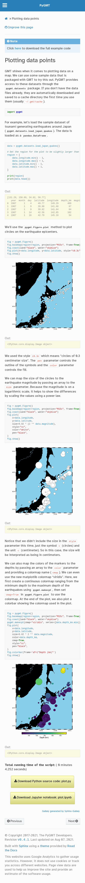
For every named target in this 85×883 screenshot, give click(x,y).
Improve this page (20, 27)
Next (73, 821)
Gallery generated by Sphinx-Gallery (61, 811)
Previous (14, 821)
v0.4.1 (23, 839)
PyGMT (45, 5)
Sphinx (23, 846)
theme (44, 846)
